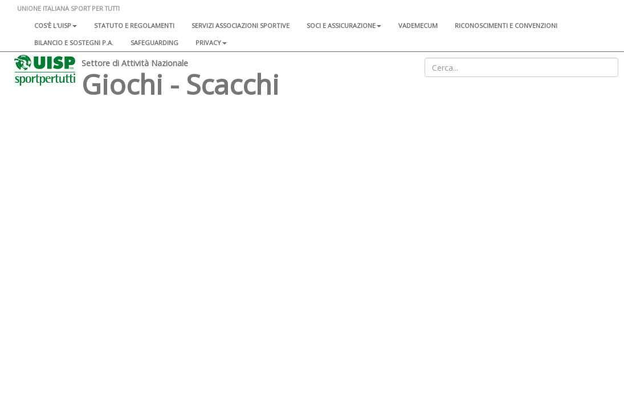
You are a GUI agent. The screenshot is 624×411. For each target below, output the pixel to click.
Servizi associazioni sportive (240, 25)
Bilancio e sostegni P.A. (73, 42)
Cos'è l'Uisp (55, 25)
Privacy (211, 42)
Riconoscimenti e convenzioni (506, 25)
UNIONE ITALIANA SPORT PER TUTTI (68, 8)
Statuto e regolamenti (134, 25)
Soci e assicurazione (344, 25)
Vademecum (418, 25)
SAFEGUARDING (154, 42)
